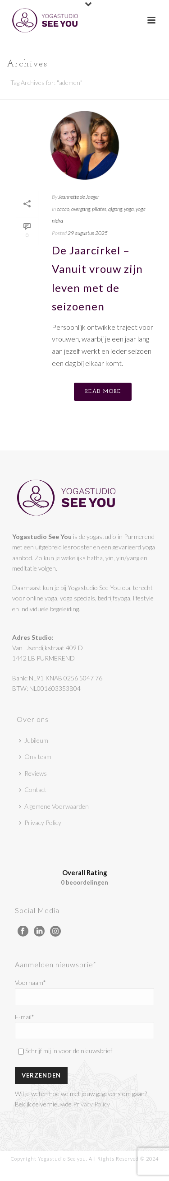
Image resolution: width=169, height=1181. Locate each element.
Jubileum (33, 740)
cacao (63, 209)
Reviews (33, 773)
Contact (32, 789)
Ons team (35, 756)
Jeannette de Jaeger (78, 196)
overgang (80, 209)
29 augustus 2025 (88, 233)
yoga (129, 209)
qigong (115, 209)
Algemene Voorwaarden (54, 806)
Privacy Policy (40, 822)
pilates (99, 209)
